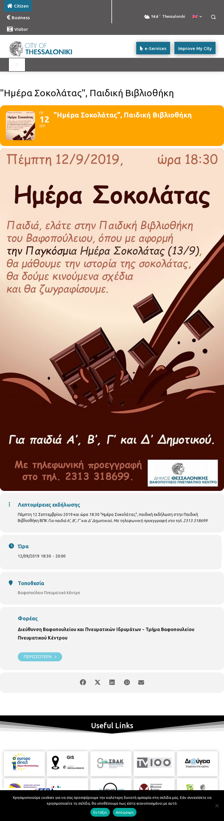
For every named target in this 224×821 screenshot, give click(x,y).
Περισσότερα (40, 656)
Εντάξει (100, 812)
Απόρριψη (125, 812)
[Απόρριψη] (217, 805)
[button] (213, 17)
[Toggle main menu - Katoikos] (16, 65)
